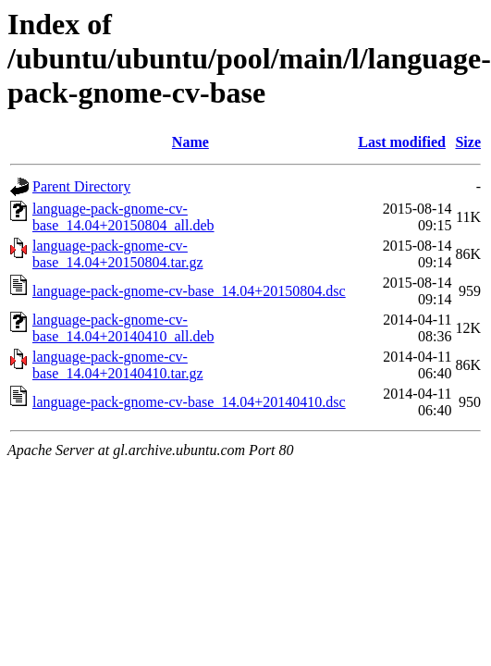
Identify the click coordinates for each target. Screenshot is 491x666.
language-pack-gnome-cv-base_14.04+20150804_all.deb (123, 217)
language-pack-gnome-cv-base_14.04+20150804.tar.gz (117, 254)
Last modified (402, 142)
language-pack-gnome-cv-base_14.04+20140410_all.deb (123, 328)
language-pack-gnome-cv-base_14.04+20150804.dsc (189, 291)
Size (468, 142)
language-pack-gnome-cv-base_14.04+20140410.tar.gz (117, 365)
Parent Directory (81, 186)
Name (190, 142)
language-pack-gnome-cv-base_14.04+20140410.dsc (189, 402)
